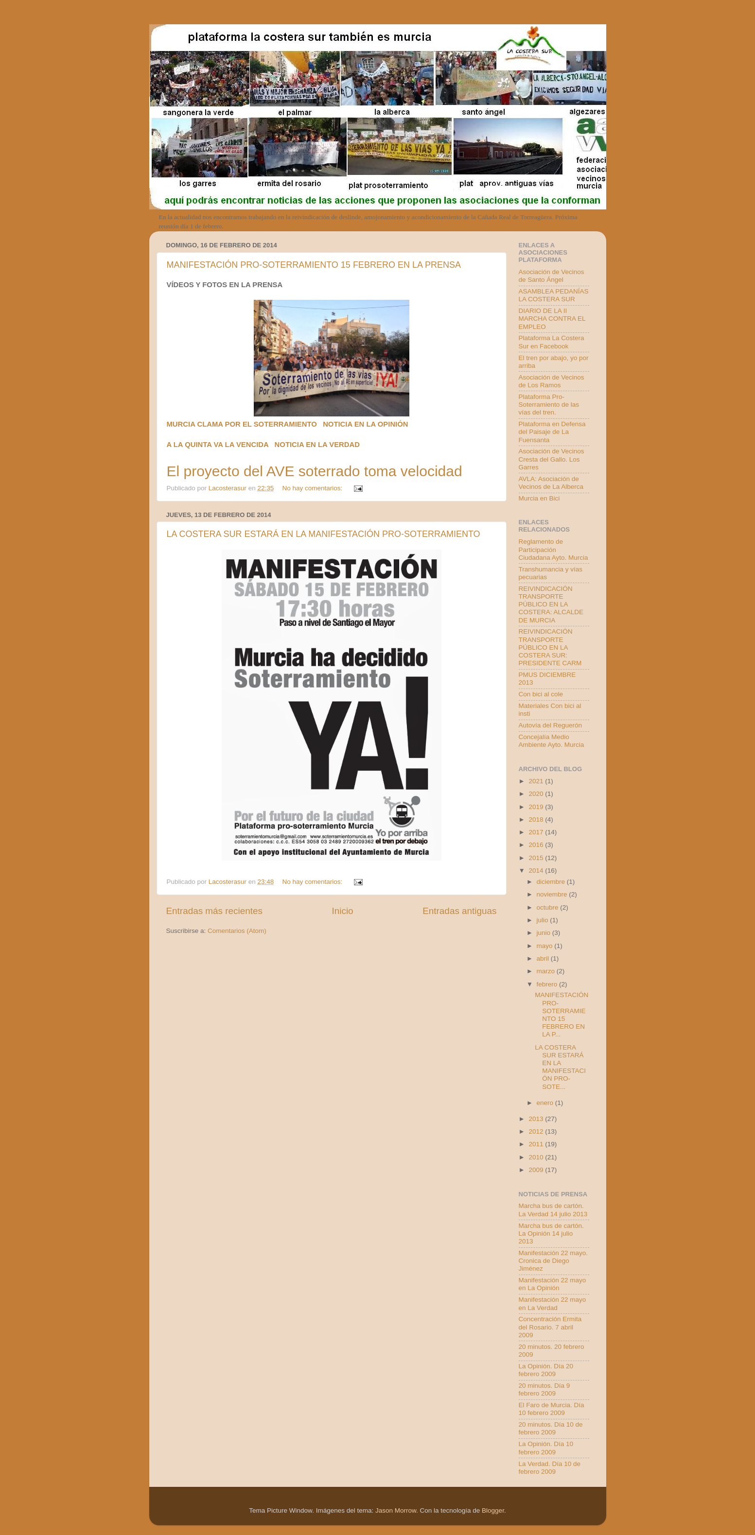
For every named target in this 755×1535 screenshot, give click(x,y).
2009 (536, 1169)
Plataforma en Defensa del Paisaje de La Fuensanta (552, 431)
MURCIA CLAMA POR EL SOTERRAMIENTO (242, 424)
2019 (536, 807)
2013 (536, 1118)
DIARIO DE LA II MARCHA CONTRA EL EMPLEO (552, 318)
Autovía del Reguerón (550, 725)
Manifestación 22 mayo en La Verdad (552, 1303)
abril (544, 958)
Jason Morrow (395, 1510)
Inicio (342, 911)
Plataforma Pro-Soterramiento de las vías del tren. (549, 404)
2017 (536, 832)
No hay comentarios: (313, 488)
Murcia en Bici (539, 498)
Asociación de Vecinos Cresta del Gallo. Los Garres (551, 459)
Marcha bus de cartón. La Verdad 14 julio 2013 (553, 1209)
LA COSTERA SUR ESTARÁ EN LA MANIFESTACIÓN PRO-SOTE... (560, 1067)
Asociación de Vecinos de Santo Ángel (551, 275)
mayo (546, 945)
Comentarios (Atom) (237, 930)
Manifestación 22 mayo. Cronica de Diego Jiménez (553, 1260)
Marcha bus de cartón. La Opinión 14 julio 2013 (551, 1233)
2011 (536, 1144)
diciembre (552, 881)
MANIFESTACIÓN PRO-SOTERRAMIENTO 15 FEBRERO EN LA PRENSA (314, 265)
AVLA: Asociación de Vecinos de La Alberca (551, 482)
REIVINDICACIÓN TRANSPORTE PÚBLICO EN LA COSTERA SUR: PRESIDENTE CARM (550, 647)
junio (544, 932)
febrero (548, 984)
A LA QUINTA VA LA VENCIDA (218, 444)
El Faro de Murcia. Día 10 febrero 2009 (551, 1408)
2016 (536, 844)
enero (546, 1102)
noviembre (553, 894)
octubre (549, 907)
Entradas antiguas (459, 911)
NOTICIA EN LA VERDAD (317, 444)
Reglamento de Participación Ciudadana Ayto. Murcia (553, 549)
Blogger (493, 1510)
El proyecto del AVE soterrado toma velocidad (314, 471)
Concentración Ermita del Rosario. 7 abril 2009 (550, 1326)
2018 (536, 819)
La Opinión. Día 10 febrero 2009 (546, 1447)
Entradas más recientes (214, 911)
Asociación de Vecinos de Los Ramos (551, 381)
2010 (536, 1157)
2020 (536, 793)
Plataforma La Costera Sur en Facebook (551, 341)
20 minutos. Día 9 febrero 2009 (544, 1389)
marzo (547, 971)
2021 (536, 781)
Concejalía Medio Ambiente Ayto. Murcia (551, 740)
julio (543, 920)
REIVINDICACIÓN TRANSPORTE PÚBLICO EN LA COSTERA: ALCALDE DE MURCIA (551, 604)
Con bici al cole (541, 694)
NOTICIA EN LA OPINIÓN (365, 424)
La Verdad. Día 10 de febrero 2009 (550, 1467)
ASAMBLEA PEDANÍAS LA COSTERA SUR (554, 295)
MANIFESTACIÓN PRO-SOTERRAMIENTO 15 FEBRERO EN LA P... (561, 1014)
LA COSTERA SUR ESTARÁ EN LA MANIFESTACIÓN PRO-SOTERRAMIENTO (323, 534)
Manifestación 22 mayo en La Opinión (552, 1284)
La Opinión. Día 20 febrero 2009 (546, 1370)
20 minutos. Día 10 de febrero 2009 (551, 1428)
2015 (536, 858)
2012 (536, 1131)
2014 (536, 870)
